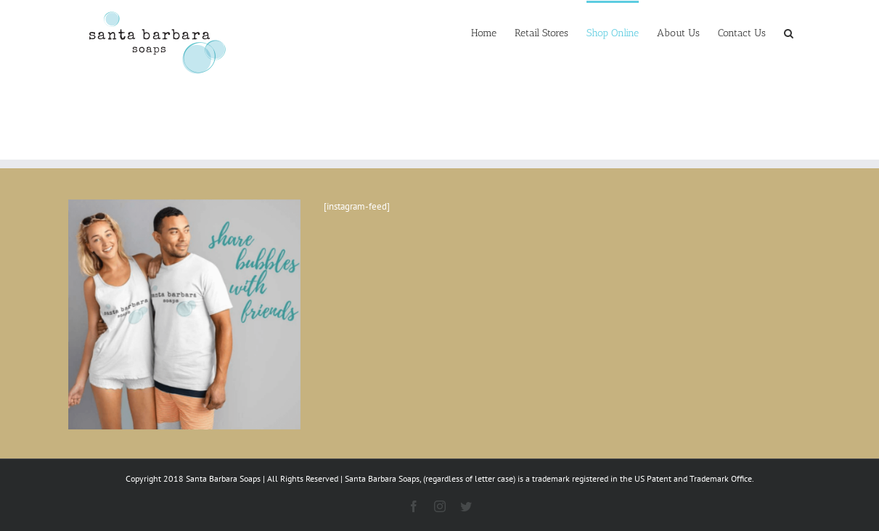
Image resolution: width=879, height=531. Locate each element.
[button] (788, 32)
